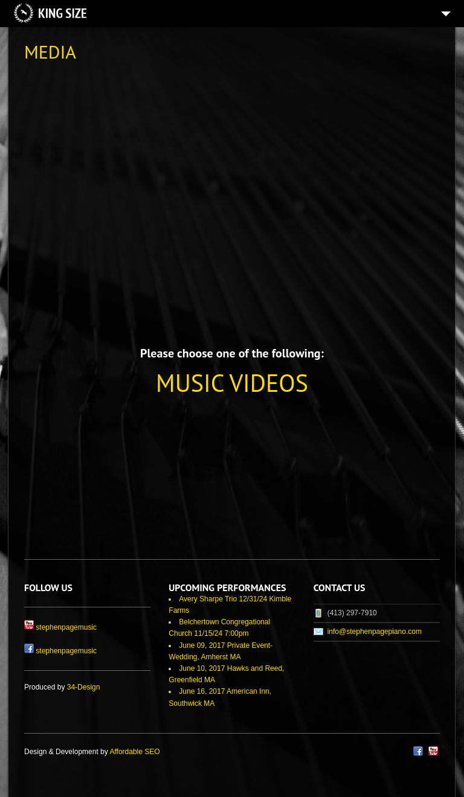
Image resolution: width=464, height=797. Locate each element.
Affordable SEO (134, 751)
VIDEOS (268, 382)
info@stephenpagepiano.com (374, 631)
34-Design (83, 687)
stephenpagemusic (66, 627)
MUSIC (190, 382)
